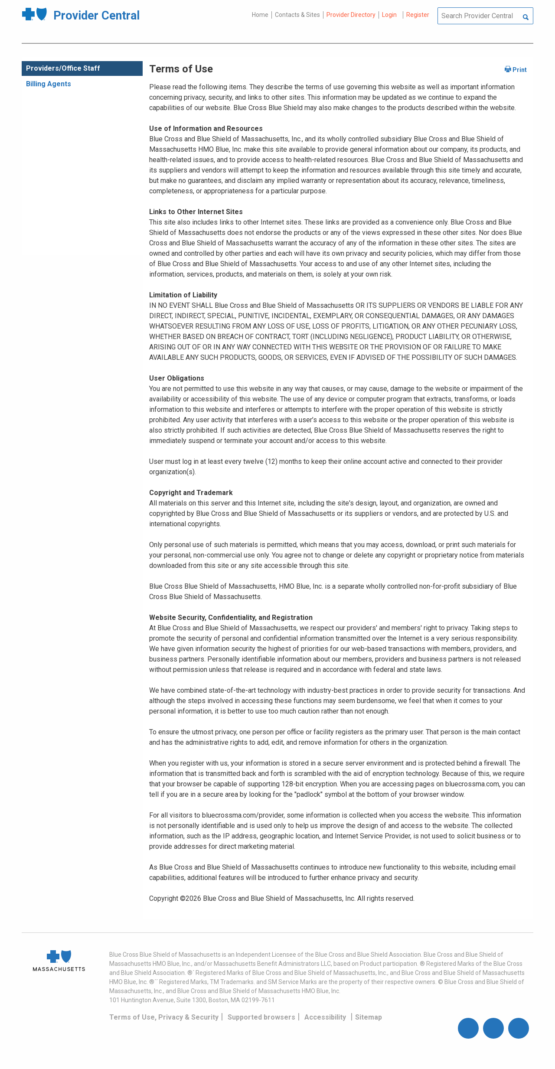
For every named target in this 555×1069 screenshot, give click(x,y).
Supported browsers (261, 1017)
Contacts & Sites (297, 14)
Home (260, 14)
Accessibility (325, 1017)
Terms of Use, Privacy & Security (164, 1017)
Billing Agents (48, 84)
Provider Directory (350, 14)
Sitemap (368, 1017)
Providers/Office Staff (63, 68)
